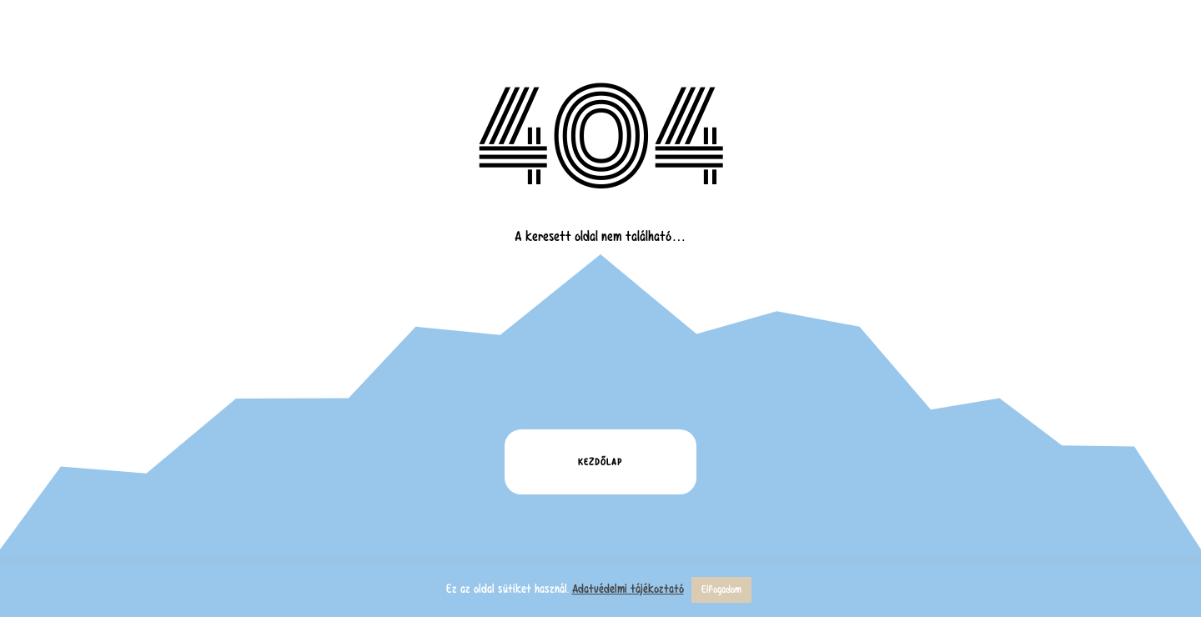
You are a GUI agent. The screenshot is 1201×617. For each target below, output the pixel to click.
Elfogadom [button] (721, 589)
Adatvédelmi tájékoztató (628, 588)
